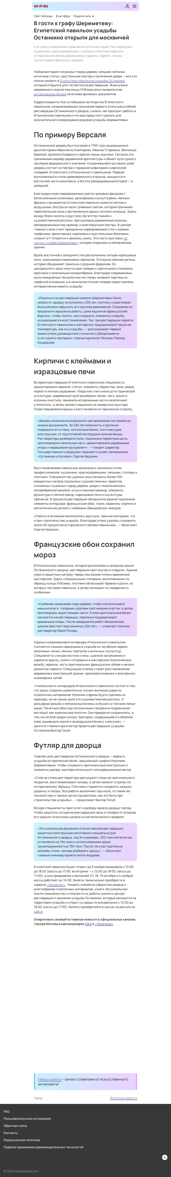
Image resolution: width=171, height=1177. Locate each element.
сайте (38, 911)
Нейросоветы (49, 1079)
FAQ (6, 1111)
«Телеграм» (104, 924)
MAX (88, 924)
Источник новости (123, 1098)
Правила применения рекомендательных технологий (43, 1147)
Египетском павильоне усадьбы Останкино (92, 80)
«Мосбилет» (56, 884)
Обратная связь (15, 1126)
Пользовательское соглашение (27, 1118)
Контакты (11, 1133)
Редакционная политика (22, 1140)
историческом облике (50, 94)
